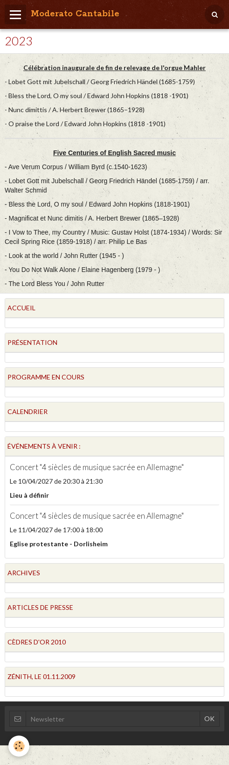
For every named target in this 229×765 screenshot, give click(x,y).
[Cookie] (18, 746)
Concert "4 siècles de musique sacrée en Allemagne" (97, 467)
